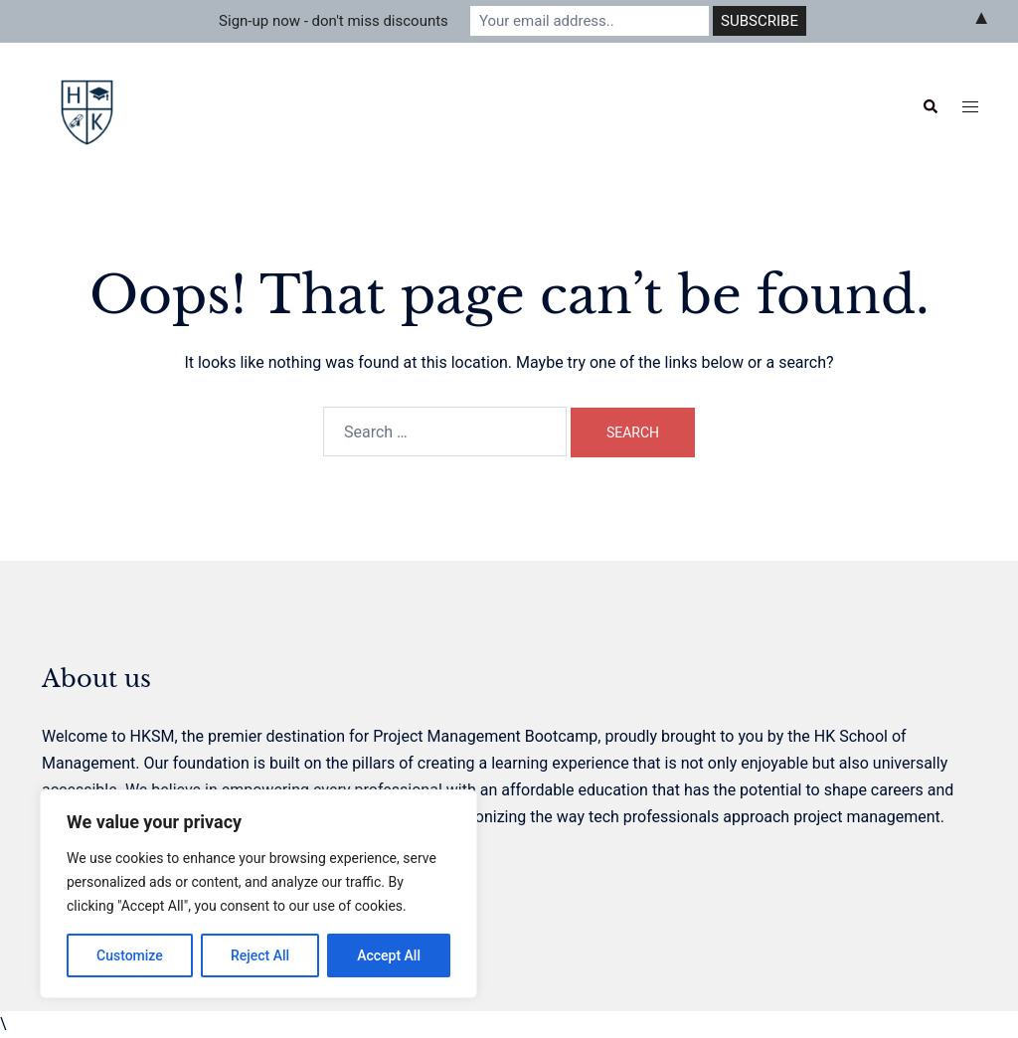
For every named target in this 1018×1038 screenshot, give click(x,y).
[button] (929, 107)
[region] (258, 893)
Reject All (260, 955)
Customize (129, 955)
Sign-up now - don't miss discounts (333, 21)
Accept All (389, 955)
